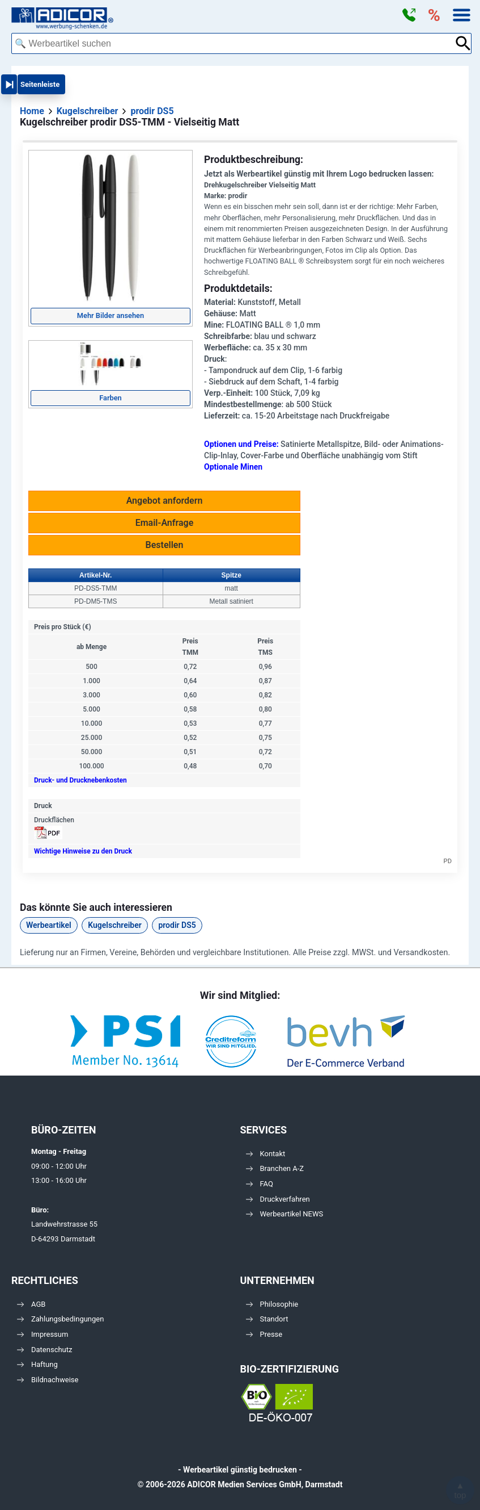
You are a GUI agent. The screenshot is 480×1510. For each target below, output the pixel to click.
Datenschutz (44, 1349)
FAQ (259, 1183)
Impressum (42, 1334)
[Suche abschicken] (463, 43)
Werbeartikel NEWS (285, 1214)
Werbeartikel (48, 925)
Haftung (37, 1364)
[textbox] (233, 43)
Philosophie (272, 1304)
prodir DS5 (177, 925)
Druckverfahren (278, 1199)
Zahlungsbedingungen (60, 1319)
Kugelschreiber (115, 925)
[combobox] (233, 43)
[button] (408, 15)
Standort (267, 1319)
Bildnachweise (47, 1379)
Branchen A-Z (275, 1168)
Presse (264, 1334)
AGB (31, 1304)
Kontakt (266, 1153)
